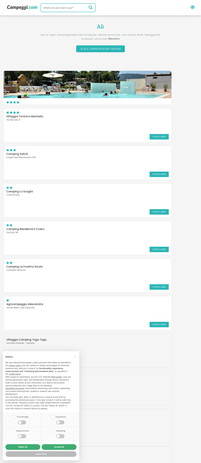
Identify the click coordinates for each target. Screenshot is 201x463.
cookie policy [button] (14, 374)
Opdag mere (184, 100)
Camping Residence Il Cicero (25, 155)
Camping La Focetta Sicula (125, 155)
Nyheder (86, 420)
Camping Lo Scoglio (120, 117)
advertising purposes (14, 388)
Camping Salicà (17, 117)
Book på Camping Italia (132, 435)
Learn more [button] (40, 454)
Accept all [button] (59, 447)
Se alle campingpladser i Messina (100, 49)
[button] (75, 356)
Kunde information (117, 440)
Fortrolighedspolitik (84, 440)
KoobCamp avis (109, 420)
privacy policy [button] (15, 365)
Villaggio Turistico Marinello (125, 80)
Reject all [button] (22, 447)
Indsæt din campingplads (90, 435)
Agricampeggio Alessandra (24, 192)
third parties (56, 376)
